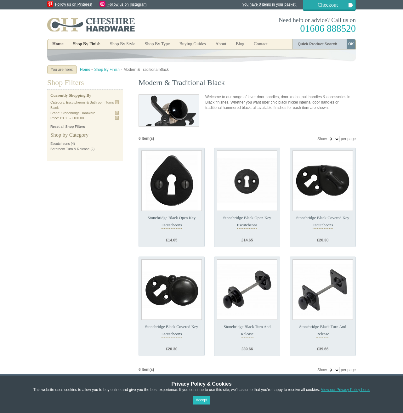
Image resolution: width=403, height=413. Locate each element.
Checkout (328, 5)
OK (351, 44)
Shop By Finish (107, 69)
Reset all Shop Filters (67, 126)
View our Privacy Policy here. (345, 390)
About (220, 44)
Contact (261, 44)
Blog (240, 44)
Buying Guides (192, 44)
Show (322, 139)
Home (58, 44)
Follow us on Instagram (126, 4)
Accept (201, 400)
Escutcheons (60, 143)
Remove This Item (117, 102)
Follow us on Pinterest (73, 4)
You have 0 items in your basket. (269, 4)
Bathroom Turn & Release (69, 149)
